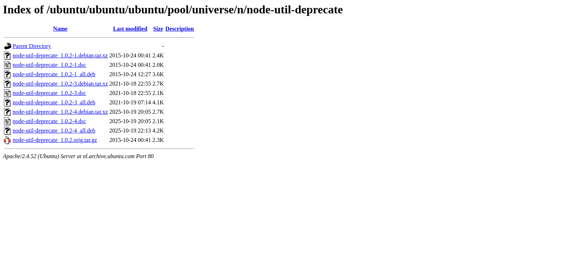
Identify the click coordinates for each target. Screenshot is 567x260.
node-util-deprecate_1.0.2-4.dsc (49, 121)
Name (60, 29)
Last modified (130, 29)
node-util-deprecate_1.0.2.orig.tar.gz (55, 140)
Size (158, 29)
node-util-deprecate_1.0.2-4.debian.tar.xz (60, 112)
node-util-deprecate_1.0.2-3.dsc (49, 93)
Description (179, 29)
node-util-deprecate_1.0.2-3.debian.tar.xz (60, 84)
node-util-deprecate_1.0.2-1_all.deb (54, 74)
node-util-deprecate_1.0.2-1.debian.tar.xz (60, 55)
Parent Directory (32, 46)
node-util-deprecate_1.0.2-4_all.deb (54, 130)
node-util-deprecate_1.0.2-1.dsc (49, 65)
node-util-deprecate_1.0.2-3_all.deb (54, 102)
